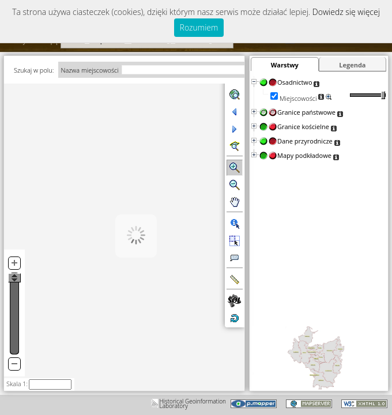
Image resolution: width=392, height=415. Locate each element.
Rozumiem (199, 27)
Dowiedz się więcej (346, 11)
